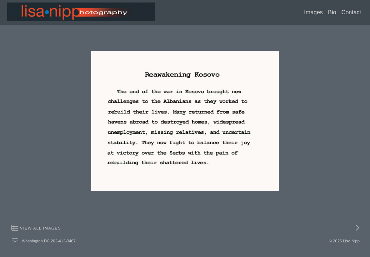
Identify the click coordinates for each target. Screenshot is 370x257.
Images (313, 12)
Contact (351, 12)
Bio (332, 12)
